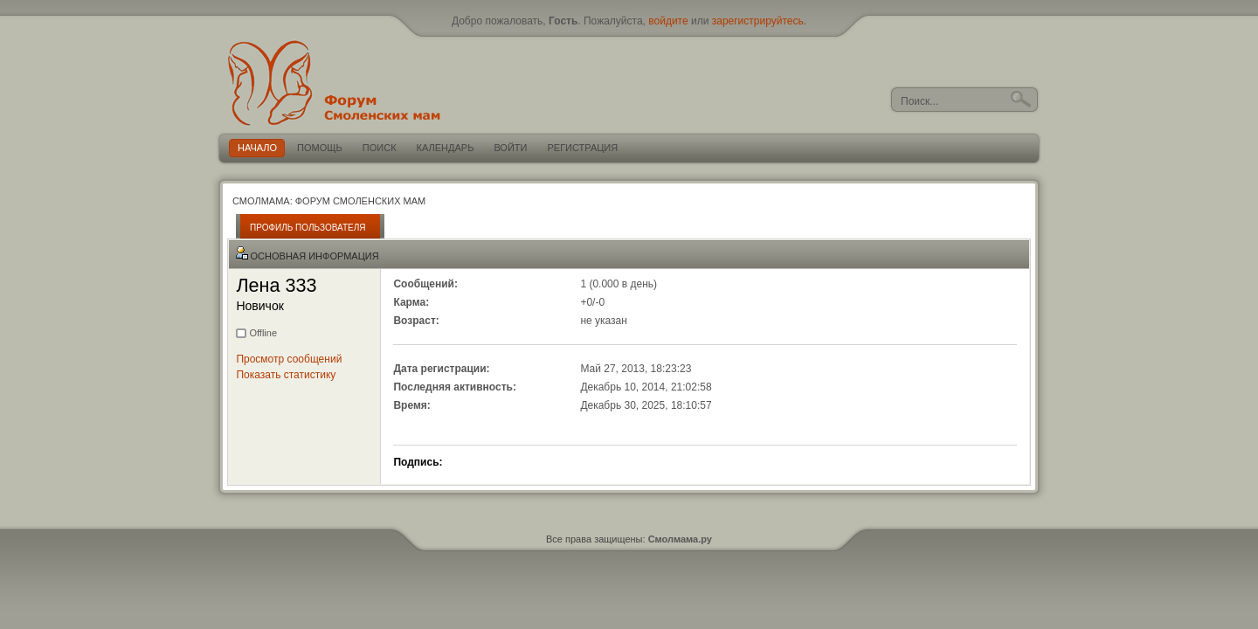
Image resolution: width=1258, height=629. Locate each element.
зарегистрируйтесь (758, 21)
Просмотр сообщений (289, 359)
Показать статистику (285, 375)
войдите (668, 21)
